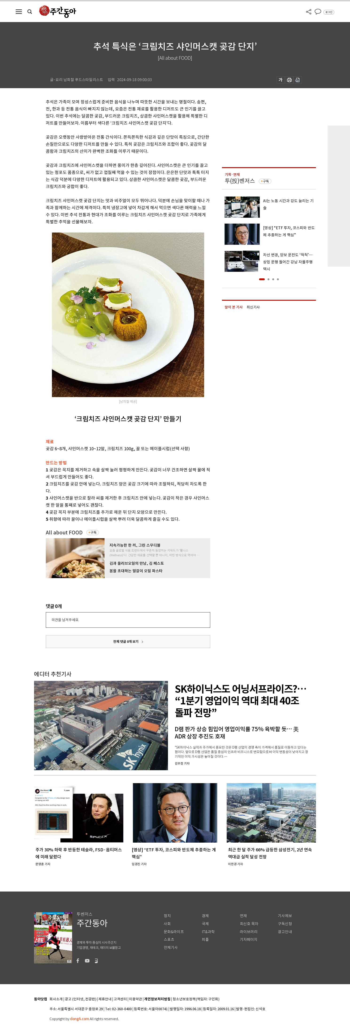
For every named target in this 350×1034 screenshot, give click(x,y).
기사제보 (285, 916)
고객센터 (120, 999)
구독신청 (285, 924)
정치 (167, 916)
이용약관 (135, 999)
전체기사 (171, 947)
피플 (205, 939)
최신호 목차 (249, 924)
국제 (205, 924)
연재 (243, 916)
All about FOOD (64, 532)
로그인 (328, 12)
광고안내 (285, 932)
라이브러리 (248, 932)
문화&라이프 (174, 932)
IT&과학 (208, 932)
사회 (167, 924)
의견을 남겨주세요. (65, 620)
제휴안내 (105, 999)
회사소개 (56, 999)
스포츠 (169, 939)
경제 (205, 916)
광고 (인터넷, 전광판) (80, 999)
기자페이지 (248, 939)
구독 (93, 532)
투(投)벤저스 (240, 181)
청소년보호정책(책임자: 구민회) (196, 999)
